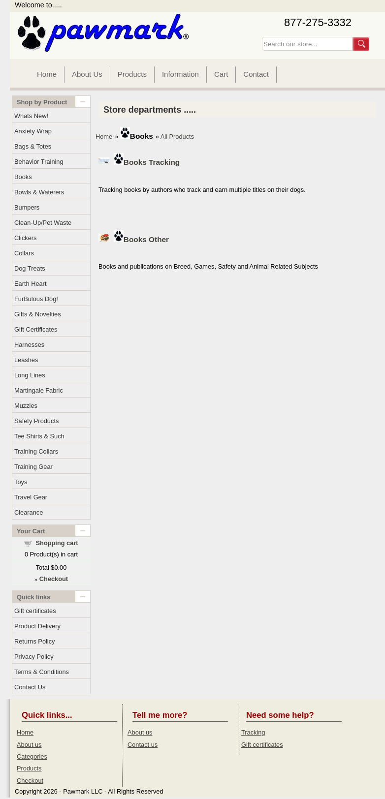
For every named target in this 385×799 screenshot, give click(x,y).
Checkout (30, 780)
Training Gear (33, 466)
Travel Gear (30, 497)
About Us (87, 74)
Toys (20, 482)
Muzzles (25, 405)
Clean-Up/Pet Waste (42, 222)
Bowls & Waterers (39, 192)
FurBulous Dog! (36, 299)
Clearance (28, 512)
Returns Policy (34, 641)
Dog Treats (29, 268)
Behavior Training (39, 161)
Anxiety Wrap (33, 131)
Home (47, 74)
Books (23, 177)
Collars (24, 253)
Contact (256, 74)
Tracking (253, 732)
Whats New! (31, 116)
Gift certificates (35, 611)
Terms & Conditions (41, 672)
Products (132, 74)
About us (29, 744)
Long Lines (29, 375)
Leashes (26, 360)
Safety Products (36, 421)
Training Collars (36, 451)
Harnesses (29, 344)
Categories (32, 756)
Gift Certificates (35, 329)
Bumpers (26, 207)
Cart (221, 74)
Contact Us (29, 687)
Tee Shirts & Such (39, 436)
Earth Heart (30, 283)
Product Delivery (37, 626)
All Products (177, 136)
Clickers (25, 238)
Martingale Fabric (38, 390)
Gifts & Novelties (37, 314)
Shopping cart (57, 543)
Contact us (143, 744)
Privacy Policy (34, 656)
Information (180, 74)
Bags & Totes (32, 146)
